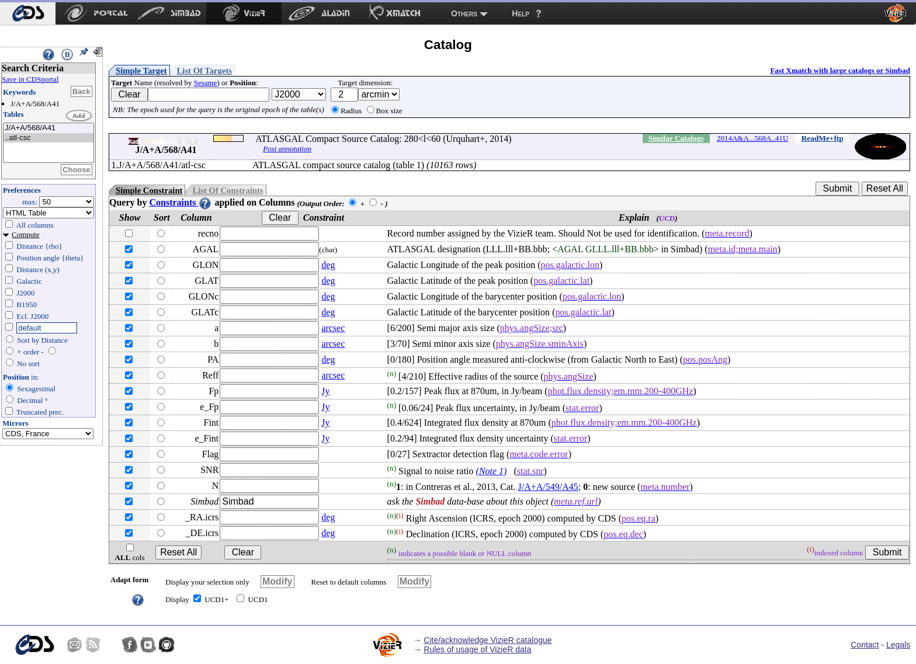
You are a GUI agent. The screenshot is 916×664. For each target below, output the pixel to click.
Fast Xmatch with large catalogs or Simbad (840, 70)
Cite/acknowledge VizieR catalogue (487, 640)
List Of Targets (204, 70)
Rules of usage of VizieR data (477, 649)
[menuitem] (27, 13)
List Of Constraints (227, 190)
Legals (898, 644)
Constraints (180, 202)
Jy (325, 391)
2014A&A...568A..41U (752, 138)
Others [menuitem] (464, 13)
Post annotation (287, 148)
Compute (26, 234)
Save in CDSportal (30, 79)
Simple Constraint (149, 190)
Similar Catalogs (676, 138)
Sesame (205, 82)
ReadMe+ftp (822, 138)
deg (328, 265)
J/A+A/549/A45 (548, 487)
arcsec (333, 328)
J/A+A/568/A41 (48, 128)
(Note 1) (491, 471)
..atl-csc (48, 138)
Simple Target (141, 70)
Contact (865, 644)
